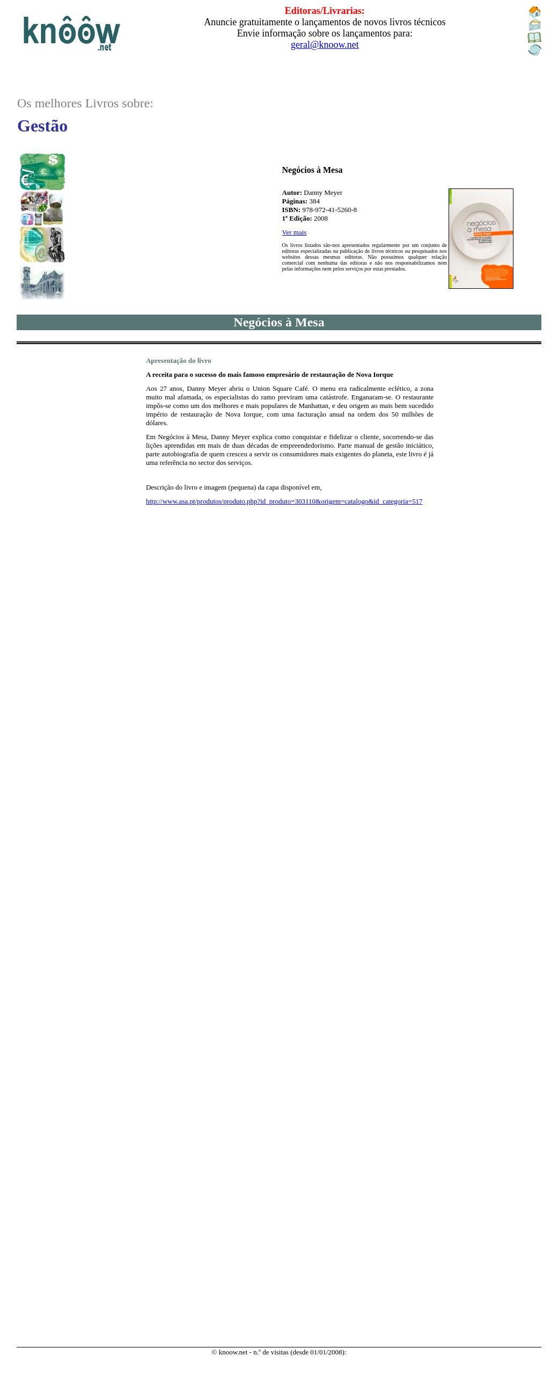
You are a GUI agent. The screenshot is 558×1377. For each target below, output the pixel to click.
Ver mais (294, 232)
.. (279, 39)
